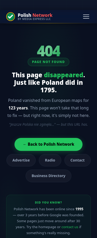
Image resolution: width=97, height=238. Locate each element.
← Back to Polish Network (48, 144)
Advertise (21, 160)
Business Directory (48, 175)
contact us (70, 227)
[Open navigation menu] (86, 16)
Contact (77, 160)
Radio (50, 160)
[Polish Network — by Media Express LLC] (29, 16)
